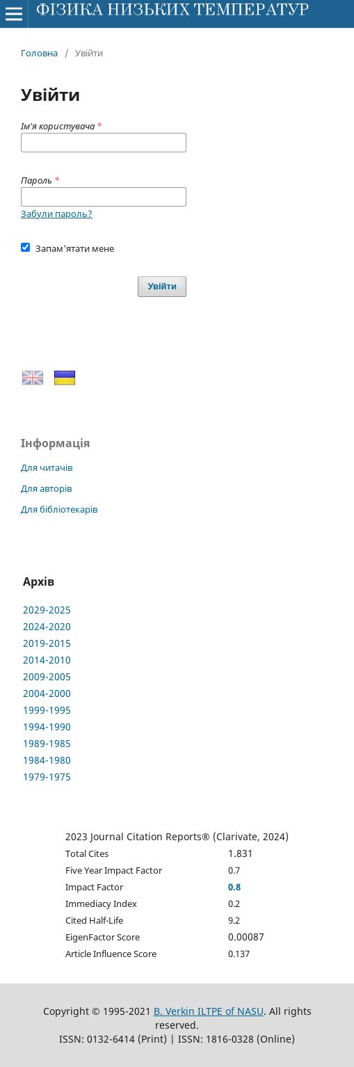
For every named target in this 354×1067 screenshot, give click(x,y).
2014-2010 (47, 659)
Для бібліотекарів (59, 509)
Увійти (162, 286)
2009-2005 (47, 676)
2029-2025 (47, 609)
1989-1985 (47, 743)
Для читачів (46, 467)
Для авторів (46, 488)
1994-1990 (47, 726)
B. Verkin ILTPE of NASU (209, 1011)
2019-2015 (47, 643)
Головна (39, 53)
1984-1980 (47, 760)
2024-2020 (47, 626)
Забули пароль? (56, 213)
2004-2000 (47, 693)
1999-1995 (47, 709)
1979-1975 (47, 776)
